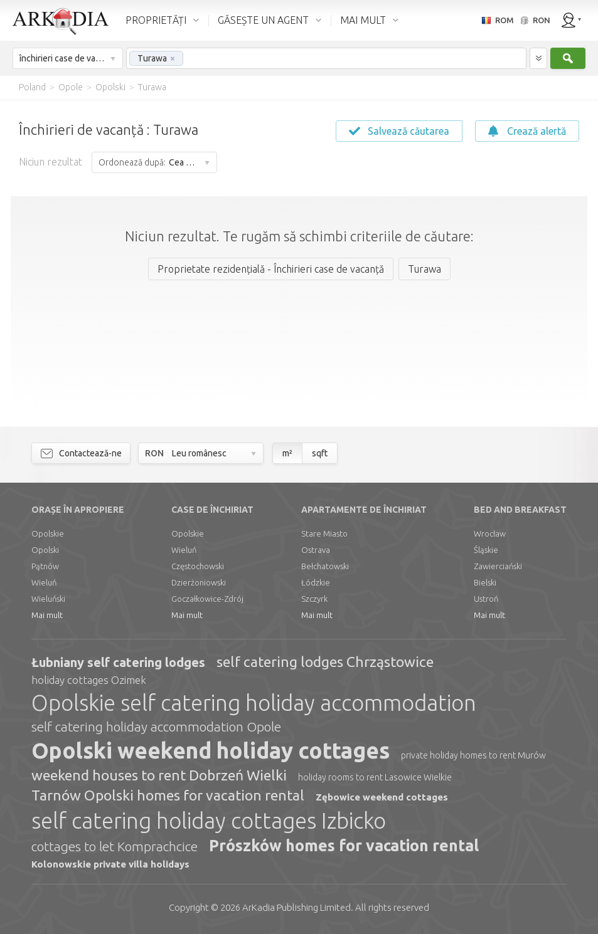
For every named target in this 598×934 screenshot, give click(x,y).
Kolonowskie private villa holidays (110, 864)
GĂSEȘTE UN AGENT (263, 20)
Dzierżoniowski (198, 582)
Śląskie (486, 549)
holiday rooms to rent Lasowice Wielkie (375, 777)
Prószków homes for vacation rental (344, 845)
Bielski (485, 582)
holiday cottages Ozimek (88, 680)
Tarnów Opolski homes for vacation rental (167, 795)
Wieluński (48, 598)
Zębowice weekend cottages (382, 797)
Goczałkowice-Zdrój (207, 598)
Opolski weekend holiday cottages (210, 750)
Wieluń (43, 582)
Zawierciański (498, 566)
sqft (320, 453)
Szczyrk (314, 598)
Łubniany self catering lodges (118, 662)
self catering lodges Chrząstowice (325, 661)
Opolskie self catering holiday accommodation (253, 702)
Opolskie (47, 533)
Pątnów (45, 566)
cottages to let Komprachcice (114, 846)
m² (287, 453)
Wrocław (490, 533)
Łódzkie (315, 582)
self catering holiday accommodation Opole (156, 726)
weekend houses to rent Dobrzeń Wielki (159, 775)
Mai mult (47, 615)
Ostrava (315, 549)
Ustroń (486, 598)
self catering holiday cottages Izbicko (208, 820)
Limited (296, 907)
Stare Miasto (324, 533)
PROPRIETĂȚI (155, 20)
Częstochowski (197, 566)
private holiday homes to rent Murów (473, 755)
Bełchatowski (325, 566)
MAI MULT (363, 20)
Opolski (45, 549)
